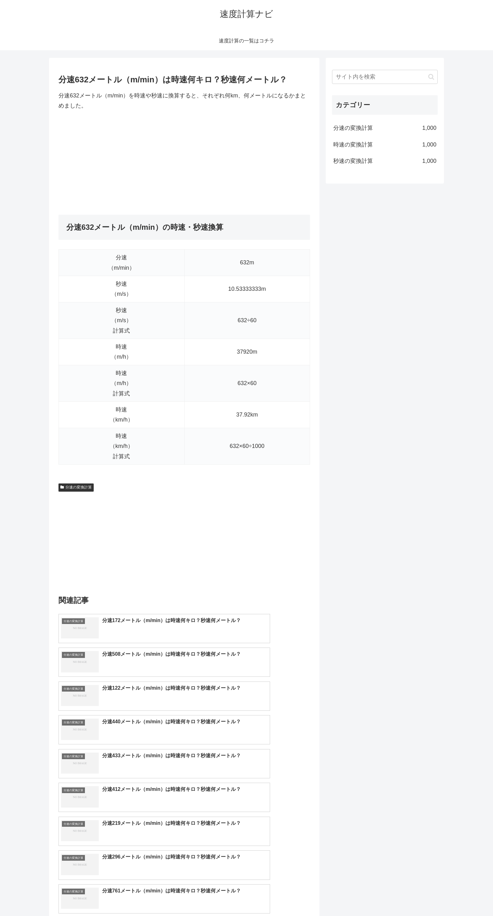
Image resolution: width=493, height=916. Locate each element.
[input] (385, 77)
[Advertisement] (184, 163)
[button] (431, 76)
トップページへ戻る (367, 896)
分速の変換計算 (76, 487)
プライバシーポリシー (416, 896)
